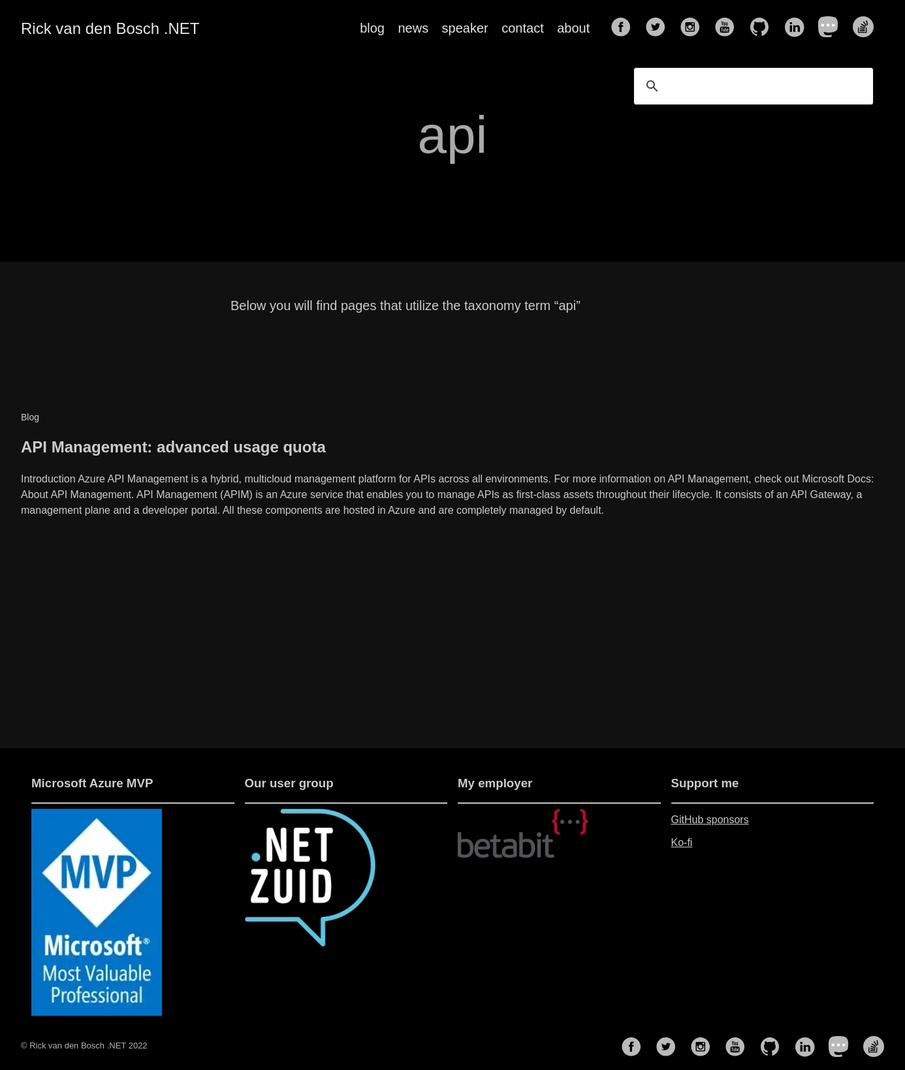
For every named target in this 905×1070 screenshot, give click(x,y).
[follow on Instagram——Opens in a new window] (694, 28)
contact (522, 28)
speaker (465, 28)
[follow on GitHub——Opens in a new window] (763, 28)
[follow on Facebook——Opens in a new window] (625, 28)
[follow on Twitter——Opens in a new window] (659, 28)
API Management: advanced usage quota (173, 447)
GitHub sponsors (710, 819)
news (413, 28)
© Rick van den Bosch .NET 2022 (84, 1045)
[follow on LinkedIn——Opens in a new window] (798, 28)
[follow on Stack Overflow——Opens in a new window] (867, 28)
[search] (752, 86)
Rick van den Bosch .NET (110, 28)
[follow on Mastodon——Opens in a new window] (832, 28)
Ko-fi (682, 842)
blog (372, 28)
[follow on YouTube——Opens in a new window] (728, 28)
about (573, 28)
